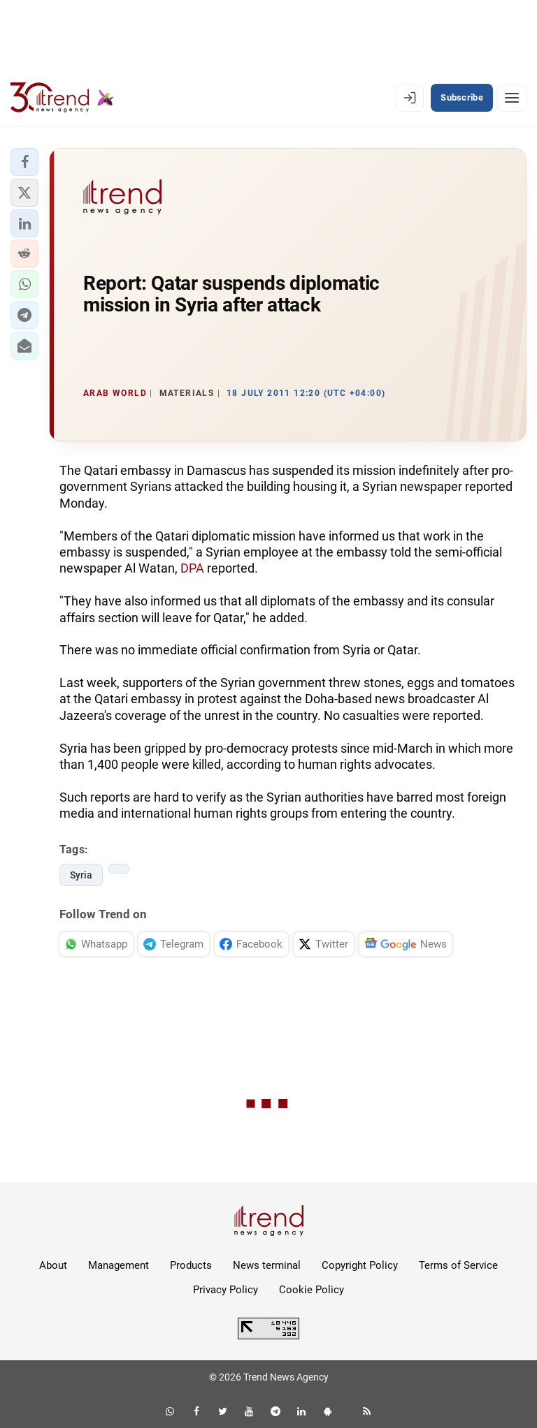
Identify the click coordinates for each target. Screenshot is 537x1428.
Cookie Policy (311, 1289)
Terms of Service (458, 1265)
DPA (192, 568)
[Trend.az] (62, 97)
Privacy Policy (225, 1289)
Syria (81, 875)
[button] (24, 162)
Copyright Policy (360, 1265)
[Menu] (512, 98)
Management (118, 1265)
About (53, 1265)
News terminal (267, 1265)
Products (191, 1265)
